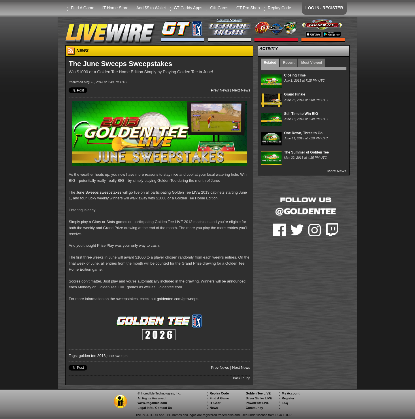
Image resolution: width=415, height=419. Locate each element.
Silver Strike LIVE (259, 398)
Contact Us (163, 407)
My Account (290, 393)
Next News (241, 90)
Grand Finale (294, 94)
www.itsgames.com (152, 403)
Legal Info (144, 407)
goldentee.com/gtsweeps (177, 299)
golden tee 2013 (92, 355)
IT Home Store (115, 7)
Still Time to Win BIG (301, 114)
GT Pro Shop (248, 7)
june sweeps (117, 355)
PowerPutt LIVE (257, 403)
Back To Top (241, 378)
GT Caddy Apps (188, 7)
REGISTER (332, 7)
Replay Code (279, 7)
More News (336, 171)
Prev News (220, 90)
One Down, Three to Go (303, 133)
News (214, 407)
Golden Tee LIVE (258, 393)
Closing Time (295, 75)
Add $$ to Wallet (151, 7)
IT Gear (215, 403)
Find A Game (82, 7)
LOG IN (312, 7)
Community (254, 407)
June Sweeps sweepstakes (99, 192)
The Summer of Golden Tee (306, 152)
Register (288, 398)
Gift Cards (219, 7)
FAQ (285, 403)
